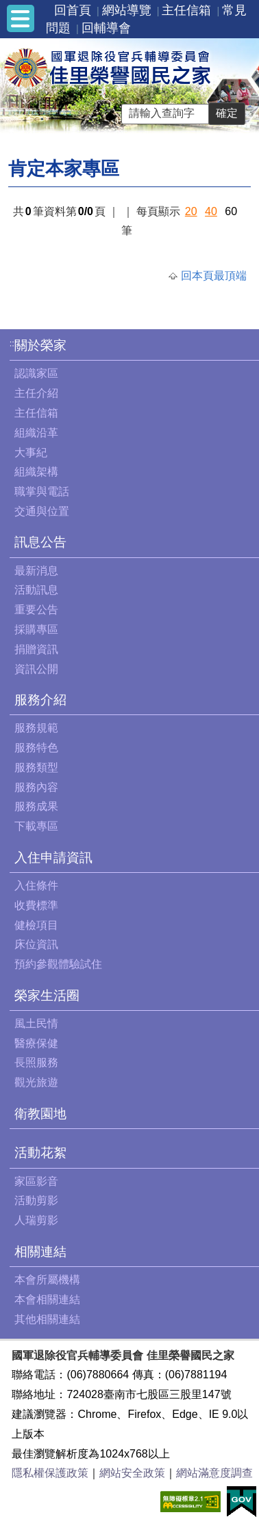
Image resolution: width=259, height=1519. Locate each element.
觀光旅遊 (36, 1082)
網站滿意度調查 (214, 1473)
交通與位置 (41, 511)
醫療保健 (36, 1043)
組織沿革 (36, 432)
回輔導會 (106, 28)
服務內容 (36, 787)
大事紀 (30, 452)
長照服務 (36, 1062)
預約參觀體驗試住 (58, 964)
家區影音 (36, 1181)
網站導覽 (126, 10)
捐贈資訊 (36, 649)
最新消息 (36, 570)
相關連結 (40, 1251)
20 (191, 211)
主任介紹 (36, 393)
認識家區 (36, 373)
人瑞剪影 (36, 1220)
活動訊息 (36, 590)
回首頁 (72, 10)
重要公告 (36, 609)
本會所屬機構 (47, 1279)
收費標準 (36, 905)
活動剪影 (36, 1200)
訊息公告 (40, 542)
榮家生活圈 (46, 995)
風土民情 (36, 1023)
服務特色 (36, 747)
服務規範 (36, 728)
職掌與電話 (41, 491)
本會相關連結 (47, 1299)
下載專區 (36, 826)
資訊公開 (36, 669)
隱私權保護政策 (50, 1473)
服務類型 (36, 767)
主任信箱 (186, 10)
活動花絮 (40, 1152)
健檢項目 (36, 925)
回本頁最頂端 (214, 275)
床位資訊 (36, 944)
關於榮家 (40, 345)
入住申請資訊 (53, 857)
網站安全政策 (132, 1473)
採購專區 (36, 629)
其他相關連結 (47, 1319)
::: (13, 343)
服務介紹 (40, 700)
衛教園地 (40, 1113)
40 (211, 211)
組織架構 (36, 471)
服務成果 (36, 806)
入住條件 (36, 885)
